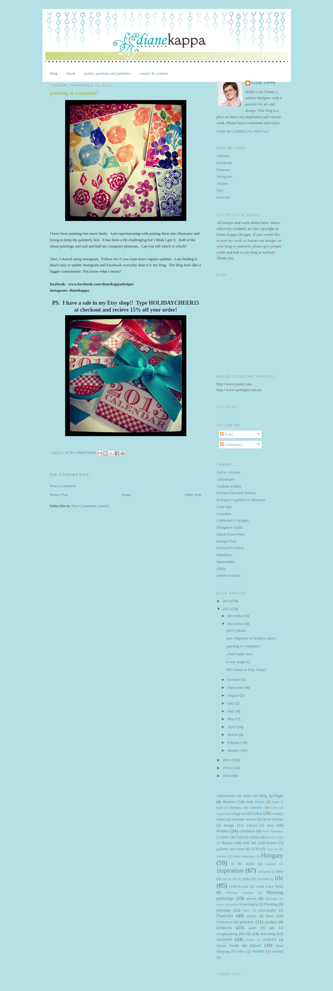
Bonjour (229, 801)
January (234, 750)
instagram (264, 871)
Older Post (193, 494)
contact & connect (153, 73)
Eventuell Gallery (231, 548)
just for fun (229, 879)
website (277, 952)
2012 (227, 609)
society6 (224, 939)
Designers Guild (229, 527)
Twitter (222, 183)
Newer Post (59, 494)
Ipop (280, 871)
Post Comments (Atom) (90, 506)
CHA (274, 807)
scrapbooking (227, 933)
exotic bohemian (272, 831)
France (271, 842)
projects (224, 927)
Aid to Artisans (229, 472)
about (70, 73)
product (271, 922)
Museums (271, 898)
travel (255, 945)
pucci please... (237, 630)
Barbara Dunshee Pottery (236, 493)
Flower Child (274, 837)
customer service (244, 819)
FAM (239, 837)
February (234, 742)
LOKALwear (238, 887)
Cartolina (224, 513)
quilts (252, 928)
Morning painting (239, 892)
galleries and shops (230, 849)
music (220, 904)
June (231, 711)
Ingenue (271, 864)
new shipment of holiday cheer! (251, 638)
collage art (238, 814)
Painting (270, 904)
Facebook (224, 162)
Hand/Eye (224, 554)
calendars (256, 808)
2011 (227, 760)
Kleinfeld (263, 879)
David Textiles (272, 819)
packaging (250, 904)
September (236, 687)
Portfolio (225, 915)
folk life (250, 842)
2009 (227, 775)
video (241, 952)
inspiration (230, 870)
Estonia (251, 825)
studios (250, 939)
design (229, 825)
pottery (252, 916)
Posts (226, 434)
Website (223, 156)
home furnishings (244, 856)
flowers (227, 842)
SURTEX (270, 940)
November (236, 623)
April (232, 726)
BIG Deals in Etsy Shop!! (246, 669)
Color (256, 813)
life (279, 877)
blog (53, 73)
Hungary (272, 855)
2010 (227, 768)
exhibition (247, 831)
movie (251, 898)
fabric (225, 837)
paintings (86, 453)
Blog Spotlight (271, 795)
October (234, 679)
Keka (246, 879)
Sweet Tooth (228, 945)
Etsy (220, 190)
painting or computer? (243, 646)
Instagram (224, 176)
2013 (227, 601)
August (233, 695)
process (247, 921)
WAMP (258, 951)
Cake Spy (224, 506)
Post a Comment (63, 486)
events (223, 830)
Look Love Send (269, 886)
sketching (267, 933)
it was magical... (239, 661)
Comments (231, 444)
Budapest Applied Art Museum (241, 499)
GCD (255, 849)
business (236, 808)
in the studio (242, 864)
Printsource (225, 922)
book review (255, 802)
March (232, 734)
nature (234, 904)
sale (272, 928)
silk (248, 933)
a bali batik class (239, 654)
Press (270, 916)
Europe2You (226, 541)
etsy (70, 453)
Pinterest (224, 169)
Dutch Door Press (231, 534)
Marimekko (226, 561)
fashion (254, 837)
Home (126, 494)
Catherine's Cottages (233, 520)
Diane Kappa (263, 83)
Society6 (224, 197)
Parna (246, 910)
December (236, 616)
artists (247, 796)
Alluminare (226, 479)
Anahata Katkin (229, 486)
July (231, 703)
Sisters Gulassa (229, 575)
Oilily (221, 568)
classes (221, 813)
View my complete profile (243, 131)
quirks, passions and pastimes (107, 73)
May (231, 719)
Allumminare (226, 796)
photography (267, 910)
